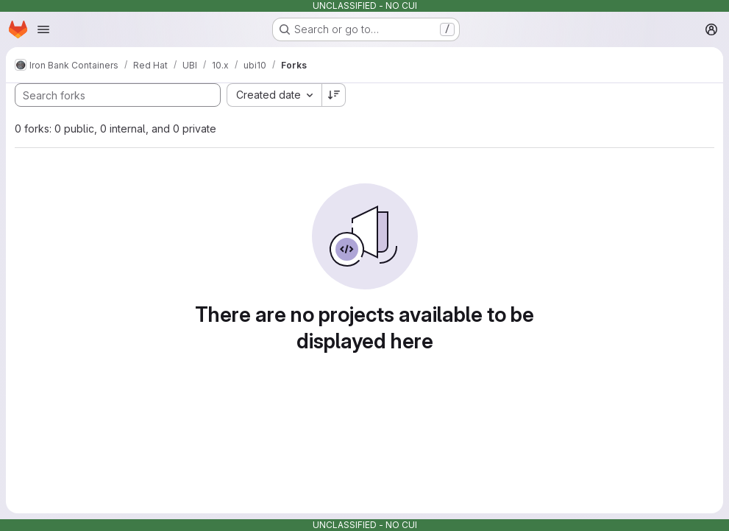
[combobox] (274, 95)
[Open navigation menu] (43, 29)
